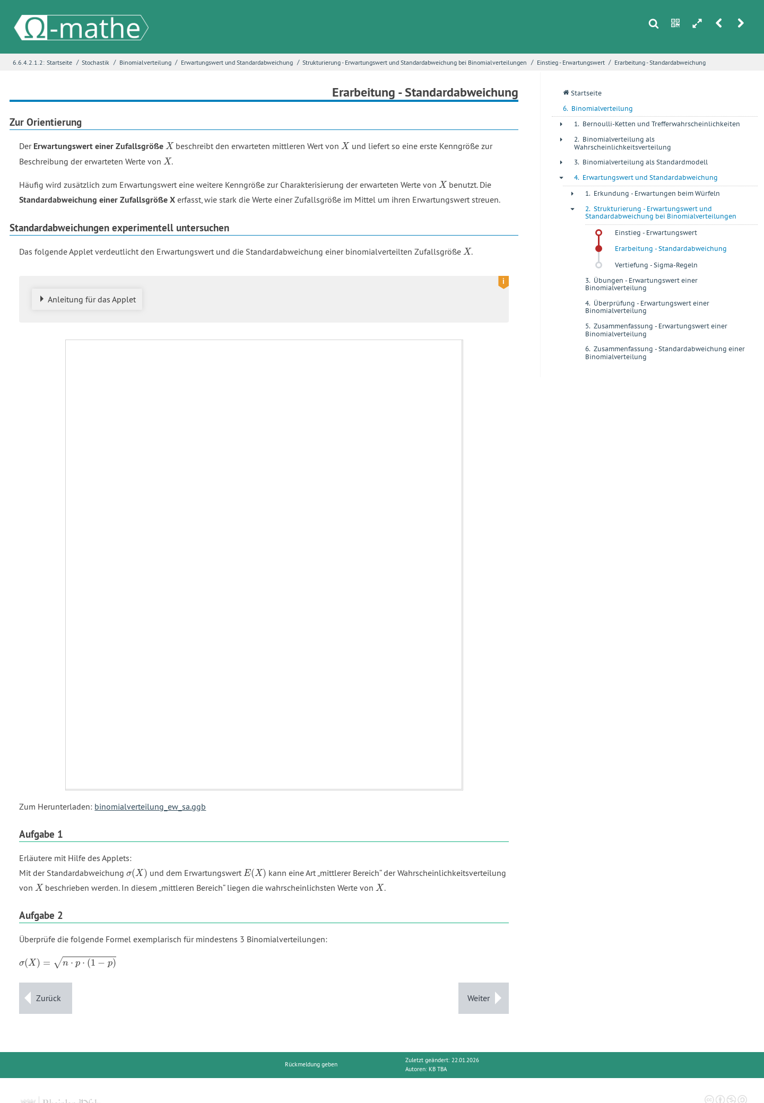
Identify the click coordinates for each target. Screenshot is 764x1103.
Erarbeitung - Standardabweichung (660, 62)
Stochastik (95, 62)
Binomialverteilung (145, 62)
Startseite (59, 62)
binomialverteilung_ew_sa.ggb (150, 806)
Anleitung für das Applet (92, 299)
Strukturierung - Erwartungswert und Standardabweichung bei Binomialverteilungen (414, 62)
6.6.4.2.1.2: (29, 62)
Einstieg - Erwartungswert (571, 62)
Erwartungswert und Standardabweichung (237, 62)
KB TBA (438, 1069)
